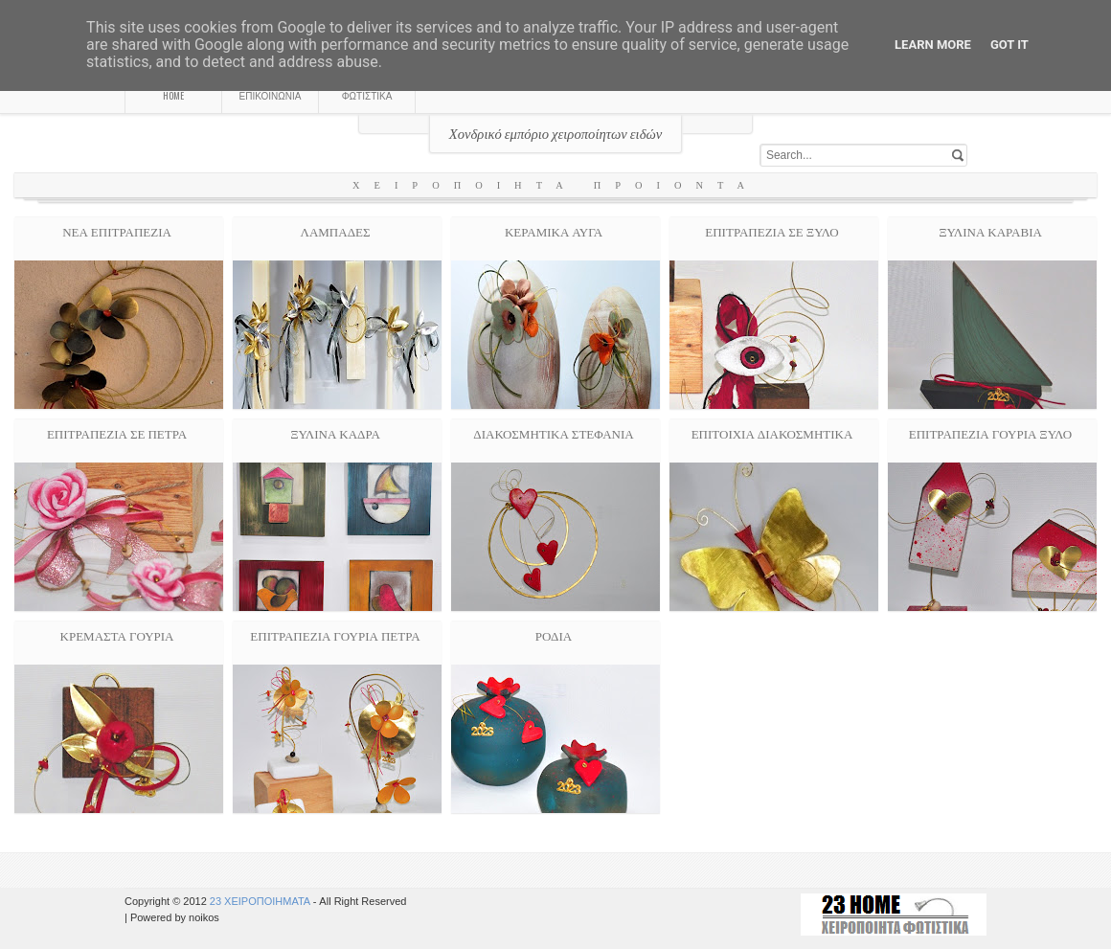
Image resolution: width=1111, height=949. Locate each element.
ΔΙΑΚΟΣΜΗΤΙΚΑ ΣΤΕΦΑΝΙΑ (553, 432)
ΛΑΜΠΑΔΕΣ (335, 230)
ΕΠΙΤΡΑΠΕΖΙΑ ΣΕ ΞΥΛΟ (771, 230)
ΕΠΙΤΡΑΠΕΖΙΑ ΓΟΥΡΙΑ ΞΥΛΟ (991, 432)
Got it (1009, 44)
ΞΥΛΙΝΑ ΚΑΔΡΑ (335, 432)
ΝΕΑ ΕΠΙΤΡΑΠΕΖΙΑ (116, 230)
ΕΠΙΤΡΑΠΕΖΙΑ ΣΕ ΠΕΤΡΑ (117, 432)
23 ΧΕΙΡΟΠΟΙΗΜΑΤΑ (261, 901)
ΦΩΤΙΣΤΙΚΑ (367, 95)
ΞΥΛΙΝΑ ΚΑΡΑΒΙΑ (990, 230)
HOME (173, 95)
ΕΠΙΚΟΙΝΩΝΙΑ (270, 95)
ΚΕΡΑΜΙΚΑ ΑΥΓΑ (553, 230)
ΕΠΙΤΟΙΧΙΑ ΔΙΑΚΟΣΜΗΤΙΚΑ (772, 432)
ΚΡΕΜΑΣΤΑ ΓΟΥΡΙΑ (117, 635)
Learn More (933, 44)
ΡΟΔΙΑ (553, 635)
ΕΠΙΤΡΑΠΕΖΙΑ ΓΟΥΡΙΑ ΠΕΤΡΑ (334, 635)
